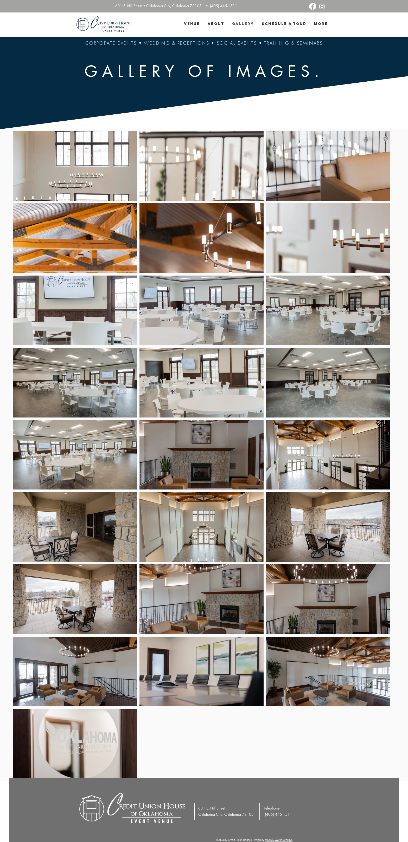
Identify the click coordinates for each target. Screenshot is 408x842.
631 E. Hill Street (211, 808)
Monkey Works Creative (278, 840)
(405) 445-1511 (224, 5)
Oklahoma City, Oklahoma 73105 (226, 814)
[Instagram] (322, 6)
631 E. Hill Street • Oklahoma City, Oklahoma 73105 (158, 5)
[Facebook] (312, 6)
